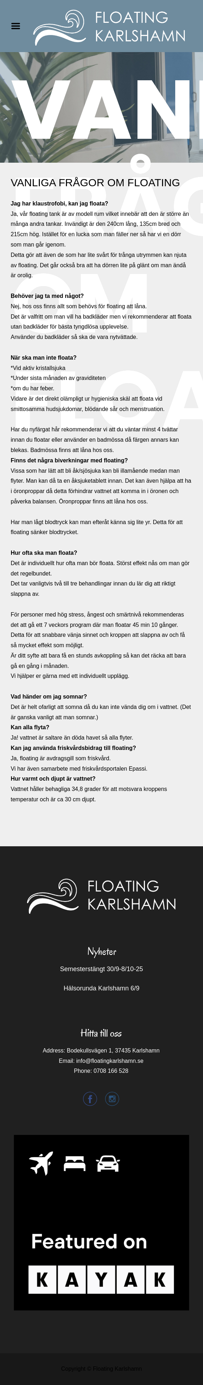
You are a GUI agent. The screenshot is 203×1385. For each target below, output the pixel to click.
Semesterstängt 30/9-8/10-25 (101, 969)
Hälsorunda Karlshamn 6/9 (101, 988)
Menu (18, 26)
